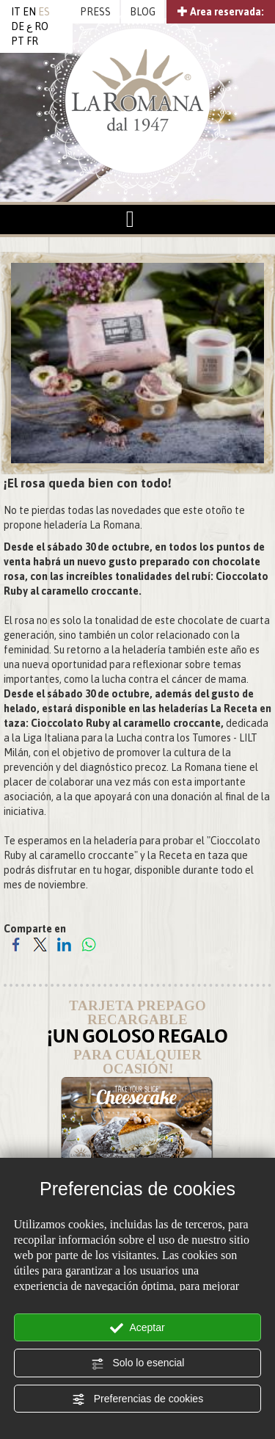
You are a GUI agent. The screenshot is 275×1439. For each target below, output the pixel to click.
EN (29, 12)
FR (32, 41)
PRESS (95, 12)
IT (16, 12)
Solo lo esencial (138, 1363)
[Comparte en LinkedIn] (64, 943)
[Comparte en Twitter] (40, 943)
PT (17, 41)
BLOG (142, 12)
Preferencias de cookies (137, 1399)
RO (41, 26)
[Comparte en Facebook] (16, 943)
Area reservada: (220, 12)
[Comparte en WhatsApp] (88, 943)
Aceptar (137, 1328)
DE (17, 26)
